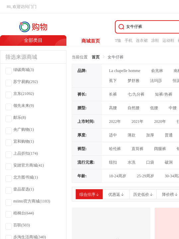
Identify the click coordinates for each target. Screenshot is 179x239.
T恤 (118, 40)
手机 (129, 40)
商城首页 (90, 41)
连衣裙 (142, 40)
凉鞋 (155, 40)
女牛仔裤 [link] (116, 57)
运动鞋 (168, 40)
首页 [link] (96, 57)
